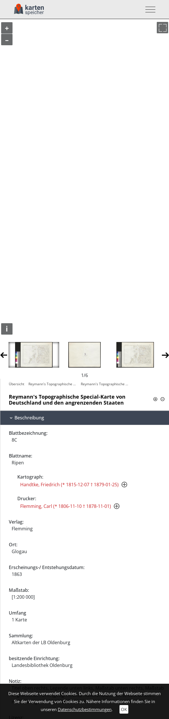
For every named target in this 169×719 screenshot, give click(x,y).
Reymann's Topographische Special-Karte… (53, 384)
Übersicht (16, 384)
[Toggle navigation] (148, 9)
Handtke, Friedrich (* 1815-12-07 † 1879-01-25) (69, 484)
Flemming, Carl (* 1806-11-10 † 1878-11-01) (65, 506)
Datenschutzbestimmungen (85, 709)
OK (124, 709)
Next (165, 354)
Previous (3, 354)
